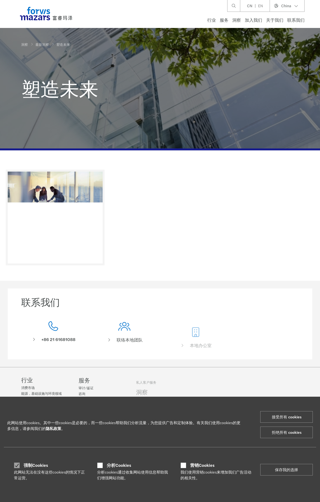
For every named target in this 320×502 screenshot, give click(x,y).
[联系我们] (53, 332)
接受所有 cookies (286, 417)
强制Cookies (36, 465)
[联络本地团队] (124, 339)
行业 (211, 20)
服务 (224, 20)
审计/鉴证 (86, 390)
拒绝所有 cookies (286, 432)
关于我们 (274, 20)
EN (260, 5)
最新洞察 (42, 44)
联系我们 (296, 20)
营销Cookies (202, 465)
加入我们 (253, 20)
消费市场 (28, 388)
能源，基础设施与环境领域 (41, 393)
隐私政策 (53, 428)
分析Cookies (119, 465)
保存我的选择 (286, 469)
